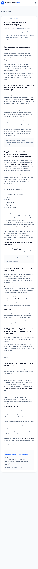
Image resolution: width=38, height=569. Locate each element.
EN (31, 3)
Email (21, 467)
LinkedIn (7, 467)
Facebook (14, 467)
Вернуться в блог (6, 11)
